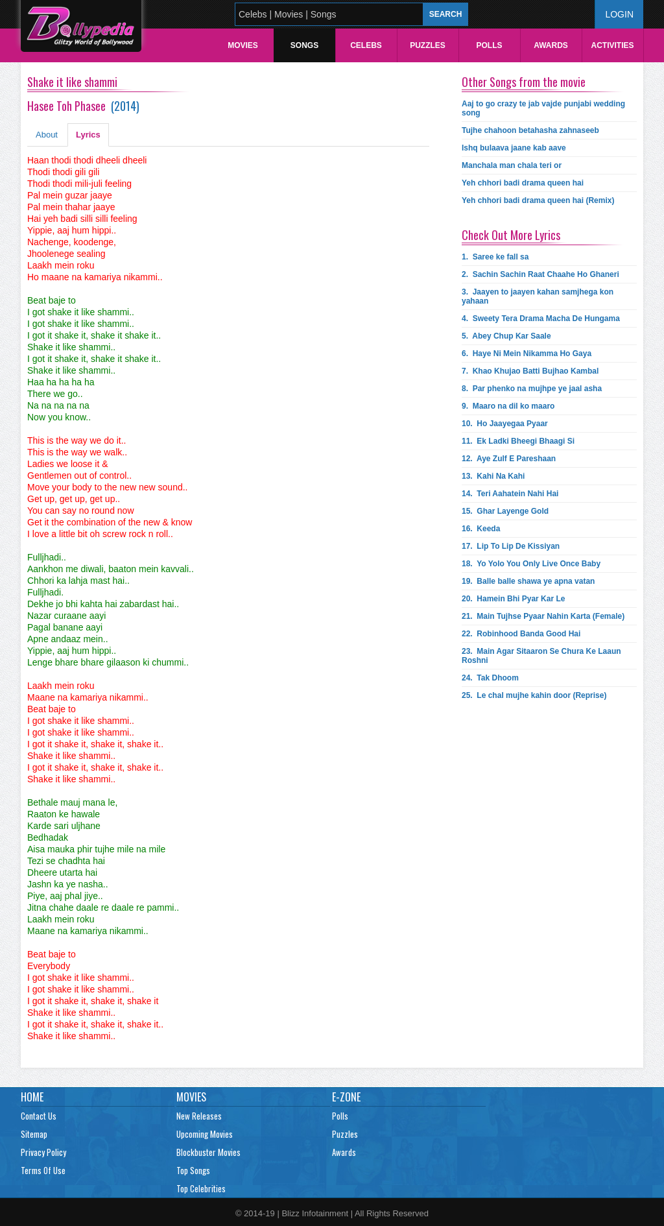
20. (513, 598)
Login (619, 14)
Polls (489, 45)
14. (510, 493)
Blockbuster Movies (208, 1152)
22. (521, 633)
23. (541, 656)
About (47, 134)
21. (543, 616)
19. (528, 581)
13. (493, 476)
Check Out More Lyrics (511, 234)
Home (32, 1097)
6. (526, 353)
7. (530, 371)
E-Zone (346, 1097)
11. (518, 441)
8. (532, 388)
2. (540, 274)
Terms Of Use (43, 1170)
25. (534, 695)
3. (537, 296)
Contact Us (38, 1115)
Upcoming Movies (204, 1133)
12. (509, 458)
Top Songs (193, 1170)
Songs (304, 45)
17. (511, 546)
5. (506, 336)
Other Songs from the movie (524, 81)
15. (505, 511)
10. (505, 423)
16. (481, 528)
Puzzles (427, 45)
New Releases (199, 1115)
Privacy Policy (43, 1152)
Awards (551, 45)
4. (541, 318)
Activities (612, 45)
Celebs (366, 45)
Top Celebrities (201, 1188)
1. (495, 256)
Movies (243, 45)
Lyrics (88, 134)
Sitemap (34, 1133)
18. (531, 563)
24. (490, 677)
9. (508, 406)
